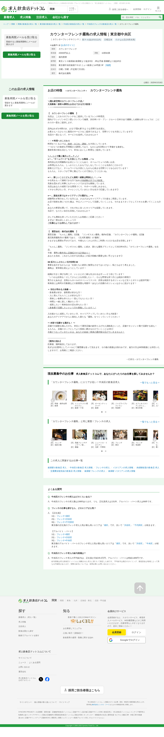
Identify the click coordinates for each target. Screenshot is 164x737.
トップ (6, 24)
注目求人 (41, 17)
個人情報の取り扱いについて (45, 702)
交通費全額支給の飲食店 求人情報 (65, 471)
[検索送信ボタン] (160, 17)
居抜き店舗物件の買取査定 (62, 715)
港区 (106, 525)
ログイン (136, 632)
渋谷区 (127, 525)
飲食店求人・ (116, 712)
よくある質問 (34, 662)
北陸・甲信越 (100, 600)
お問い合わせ (24, 667)
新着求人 (9, 17)
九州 (75, 600)
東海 (69, 600)
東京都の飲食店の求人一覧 (50, 24)
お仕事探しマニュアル (72, 628)
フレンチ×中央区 (64, 540)
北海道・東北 (86, 600)
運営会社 (22, 672)
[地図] (108, 65)
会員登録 (116, 632)
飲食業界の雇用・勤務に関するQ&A (78, 637)
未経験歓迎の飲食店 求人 (147, 467)
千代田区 (138, 525)
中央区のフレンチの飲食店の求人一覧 (102, 24)
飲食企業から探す (26, 631)
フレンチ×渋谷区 (64, 519)
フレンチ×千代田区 (65, 522)
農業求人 (58, 718)
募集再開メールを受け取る (22, 54)
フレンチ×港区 (63, 516)
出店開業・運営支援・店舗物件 (53, 712)
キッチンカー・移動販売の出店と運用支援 (102, 715)
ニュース (22, 662)
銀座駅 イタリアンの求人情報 (121, 471)
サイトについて (25, 658)
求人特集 (25, 17)
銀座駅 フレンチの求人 (95, 471)
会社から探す (60, 17)
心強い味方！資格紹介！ (73, 633)
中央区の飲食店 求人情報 (81, 467)
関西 (62, 600)
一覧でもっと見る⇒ (150, 382)
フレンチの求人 (103, 467)
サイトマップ (64, 702)
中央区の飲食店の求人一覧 (73, 24)
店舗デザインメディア (37, 718)
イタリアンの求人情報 (123, 467)
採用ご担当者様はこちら (84, 690)
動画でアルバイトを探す (28, 635)
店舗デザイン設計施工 (87, 712)
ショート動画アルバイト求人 (85, 718)
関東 (13, 24)
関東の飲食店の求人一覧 (27, 24)
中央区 (150, 543)
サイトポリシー (26, 702)
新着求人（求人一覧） (27, 617)
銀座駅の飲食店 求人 (57, 467)
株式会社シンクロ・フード (101, 704)
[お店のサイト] (67, 45)
